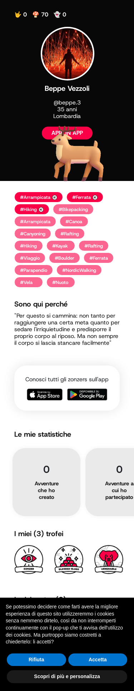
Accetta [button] (98, 659)
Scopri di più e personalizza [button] (67, 676)
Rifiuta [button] (36, 659)
